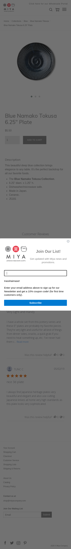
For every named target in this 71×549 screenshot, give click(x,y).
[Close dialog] (68, 241)
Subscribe (35, 302)
